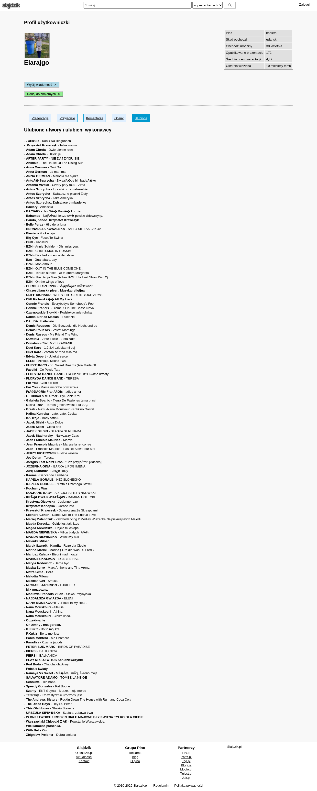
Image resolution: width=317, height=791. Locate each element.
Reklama (135, 753)
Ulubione (141, 118)
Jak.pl (186, 778)
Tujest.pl (186, 773)
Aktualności (84, 757)
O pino (135, 761)
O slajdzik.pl (84, 753)
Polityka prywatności (188, 785)
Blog (135, 757)
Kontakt (84, 761)
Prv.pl (186, 753)
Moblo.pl (186, 769)
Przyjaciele (67, 118)
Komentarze (94, 118)
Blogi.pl (186, 765)
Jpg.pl (186, 761)
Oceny (119, 118)
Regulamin (160, 785)
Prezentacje (40, 118)
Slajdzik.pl (234, 746)
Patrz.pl (186, 757)
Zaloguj (304, 4)
